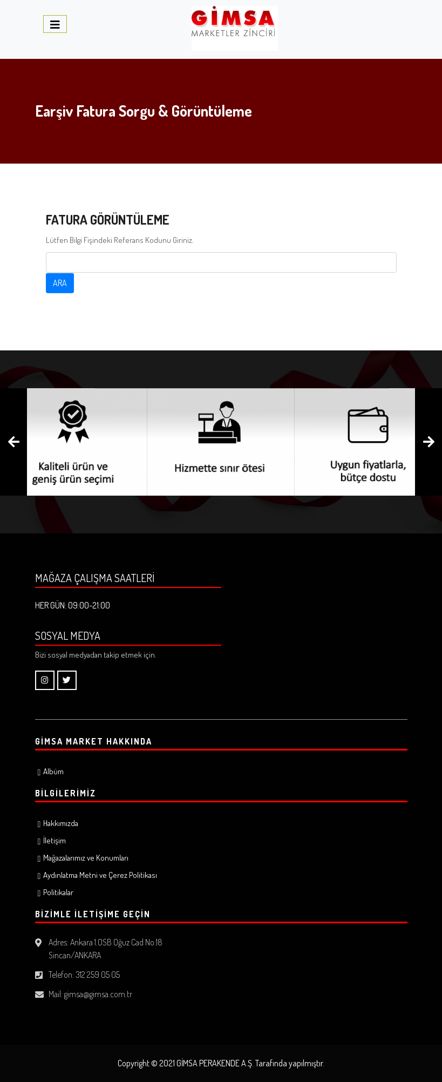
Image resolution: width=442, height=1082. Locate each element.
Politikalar (58, 892)
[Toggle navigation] (55, 24)
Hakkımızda (60, 823)
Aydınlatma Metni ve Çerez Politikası (100, 875)
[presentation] (13, 442)
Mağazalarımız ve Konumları (85, 858)
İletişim (54, 840)
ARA (60, 283)
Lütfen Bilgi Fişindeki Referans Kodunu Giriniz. (120, 240)
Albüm (53, 771)
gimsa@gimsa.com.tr (98, 994)
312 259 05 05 (98, 974)
